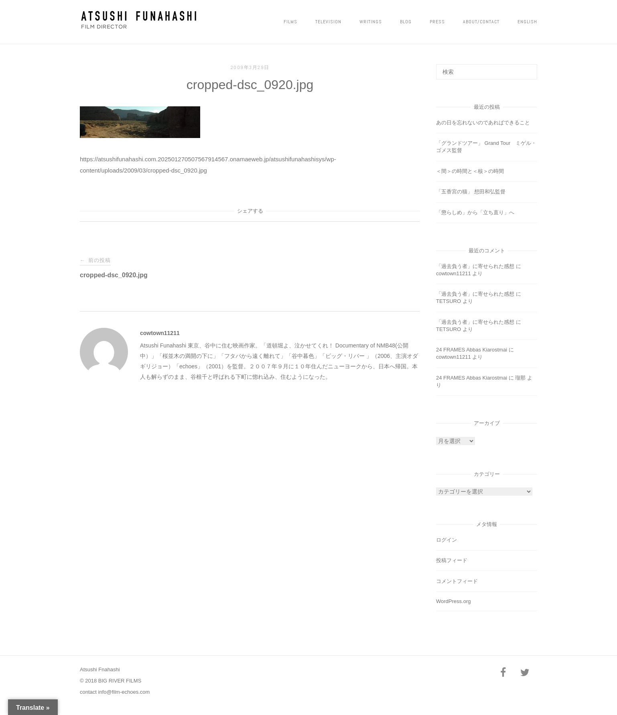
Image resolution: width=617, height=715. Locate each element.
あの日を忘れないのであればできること (483, 123)
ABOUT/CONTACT (481, 21)
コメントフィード (457, 581)
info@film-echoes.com (124, 692)
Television (328, 21)
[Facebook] (503, 673)
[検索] (528, 68)
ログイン (446, 540)
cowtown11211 (160, 333)
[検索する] (486, 71)
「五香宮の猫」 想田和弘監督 (470, 192)
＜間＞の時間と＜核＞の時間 (470, 171)
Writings (370, 21)
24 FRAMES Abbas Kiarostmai (471, 350)
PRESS (437, 21)
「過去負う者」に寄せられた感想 (475, 266)
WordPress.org (453, 601)
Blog (406, 21)
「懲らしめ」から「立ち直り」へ (475, 212)
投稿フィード (451, 560)
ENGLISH (527, 21)
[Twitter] (525, 673)
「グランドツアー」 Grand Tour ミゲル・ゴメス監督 (486, 146)
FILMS (290, 21)
